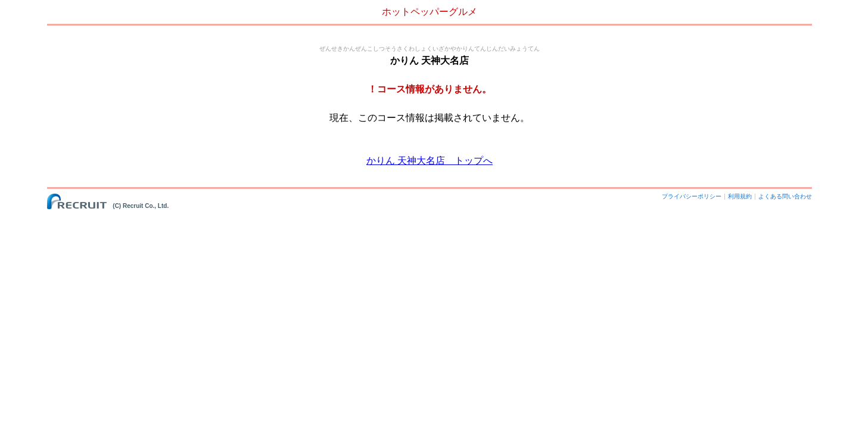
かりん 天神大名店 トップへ (429, 161)
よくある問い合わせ (785, 196)
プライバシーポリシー (691, 196)
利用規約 (740, 196)
